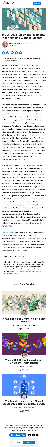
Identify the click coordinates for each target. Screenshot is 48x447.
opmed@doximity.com (11, 273)
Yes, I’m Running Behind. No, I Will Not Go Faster (24, 320)
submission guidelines (27, 271)
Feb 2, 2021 (13, 46)
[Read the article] (24, 302)
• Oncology (28, 43)
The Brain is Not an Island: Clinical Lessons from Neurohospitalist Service (24, 402)
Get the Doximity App (18, 435)
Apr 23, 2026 (15, 328)
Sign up (29, 442)
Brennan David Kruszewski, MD (24, 325)
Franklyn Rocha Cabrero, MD (24, 408)
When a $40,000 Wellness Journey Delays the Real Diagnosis (23, 361)
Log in (18, 442)
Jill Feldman (11, 232)
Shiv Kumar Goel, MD (24, 366)
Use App (37, 3)
